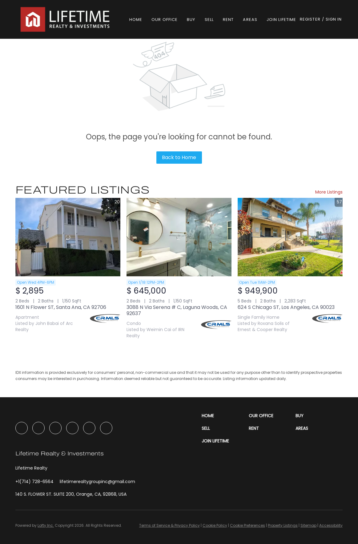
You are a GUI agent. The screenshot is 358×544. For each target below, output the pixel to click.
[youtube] (72, 428)
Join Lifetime (281, 19)
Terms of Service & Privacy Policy (169, 525)
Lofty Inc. (46, 525)
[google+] (106, 428)
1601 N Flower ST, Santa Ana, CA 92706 (60, 307)
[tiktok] (89, 428)
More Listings (329, 192)
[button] (66, 19)
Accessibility (331, 525)
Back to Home (179, 157)
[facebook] (21, 428)
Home (135, 19)
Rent (228, 19)
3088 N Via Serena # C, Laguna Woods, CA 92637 (177, 310)
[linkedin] (38, 428)
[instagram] (55, 428)
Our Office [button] (164, 19)
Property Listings (283, 525)
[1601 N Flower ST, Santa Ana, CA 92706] (67, 237)
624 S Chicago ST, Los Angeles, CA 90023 (286, 307)
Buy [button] (191, 19)
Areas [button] (250, 19)
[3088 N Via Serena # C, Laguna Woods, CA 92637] (179, 237)
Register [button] (310, 19)
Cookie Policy (215, 525)
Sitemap (308, 525)
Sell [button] (209, 19)
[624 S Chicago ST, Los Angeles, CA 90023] (290, 237)
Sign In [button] (334, 19)
